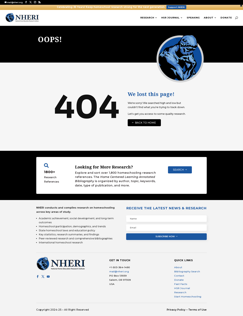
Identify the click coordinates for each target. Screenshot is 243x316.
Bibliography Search (187, 271)
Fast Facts (180, 284)
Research (147, 18)
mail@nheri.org (119, 271)
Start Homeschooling (187, 296)
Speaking (193, 18)
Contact (179, 275)
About (208, 18)
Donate (226, 18)
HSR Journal (170, 18)
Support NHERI (176, 7)
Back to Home (145, 122)
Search (178, 169)
